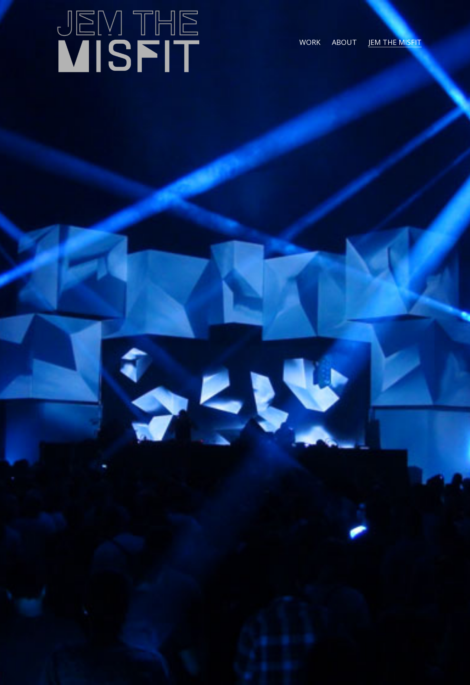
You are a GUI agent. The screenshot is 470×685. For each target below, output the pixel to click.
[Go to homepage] (127, 42)
